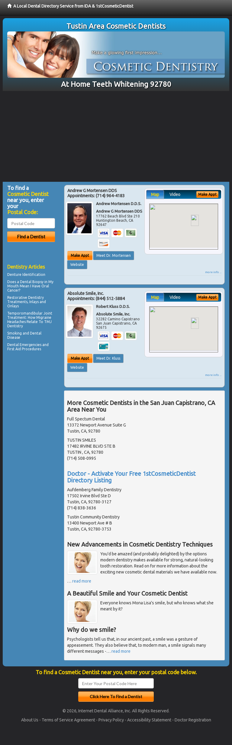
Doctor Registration (193, 719)
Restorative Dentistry (25, 297)
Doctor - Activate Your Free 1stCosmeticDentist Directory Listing (131, 477)
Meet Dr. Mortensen (113, 255)
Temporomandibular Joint (29, 313)
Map (155, 194)
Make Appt (80, 255)
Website (77, 264)
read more (81, 581)
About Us (29, 719)
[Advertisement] (116, 136)
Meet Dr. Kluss (108, 358)
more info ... (213, 272)
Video (174, 194)
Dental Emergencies (24, 345)
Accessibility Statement (149, 719)
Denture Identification (26, 274)
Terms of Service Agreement (68, 719)
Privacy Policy (111, 719)
